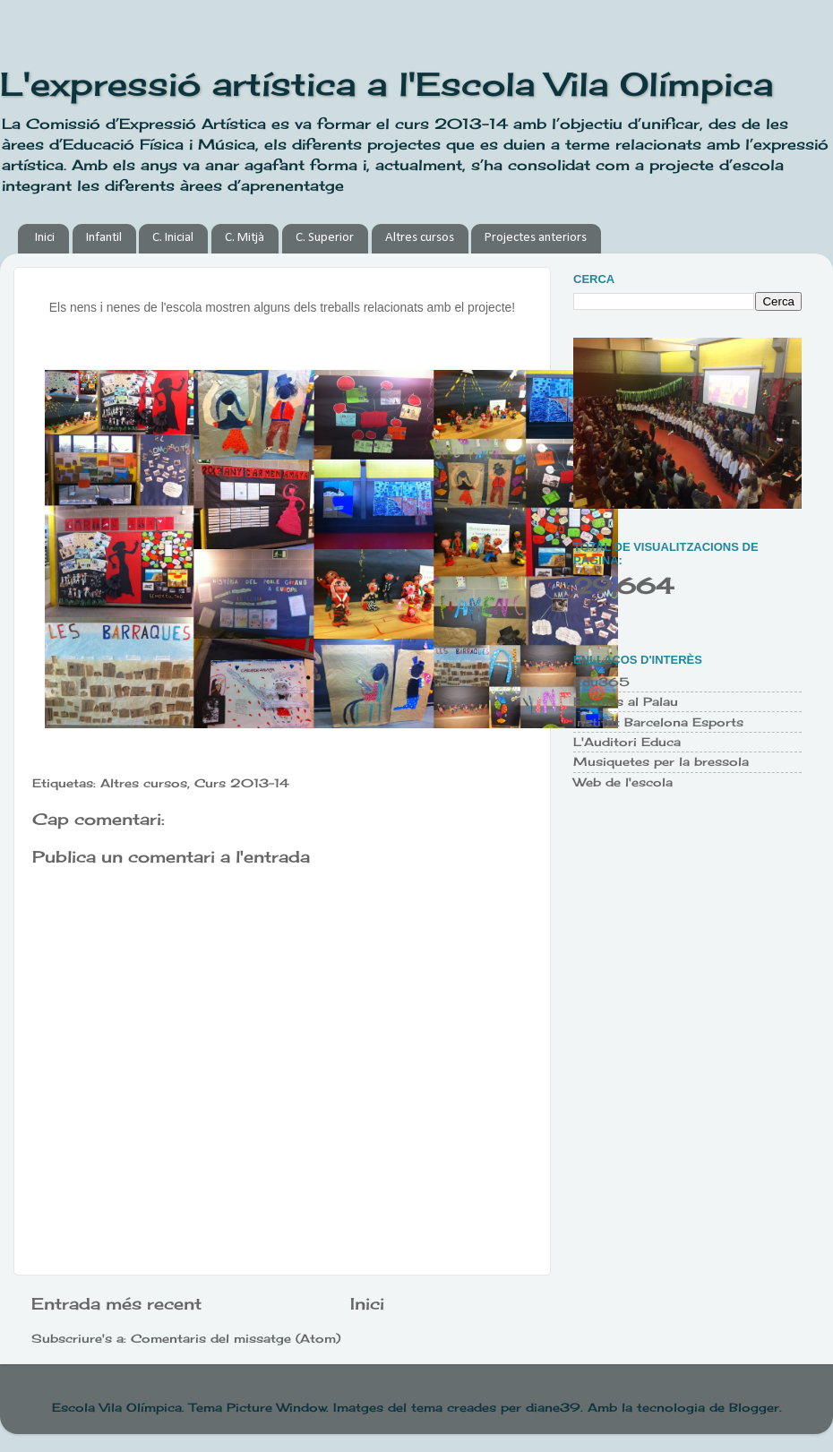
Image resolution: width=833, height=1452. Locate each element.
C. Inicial (172, 238)
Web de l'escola (623, 782)
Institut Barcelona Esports (658, 722)
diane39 (553, 1407)
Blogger (754, 1407)
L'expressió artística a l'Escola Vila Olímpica (386, 84)
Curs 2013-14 (241, 783)
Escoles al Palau (625, 702)
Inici (45, 238)
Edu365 (601, 682)
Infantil (104, 238)
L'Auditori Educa (627, 742)
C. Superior (325, 238)
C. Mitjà (244, 238)
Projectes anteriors (536, 238)
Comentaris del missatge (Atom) (235, 1338)
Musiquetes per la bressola (661, 762)
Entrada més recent (116, 1303)
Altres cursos (419, 238)
